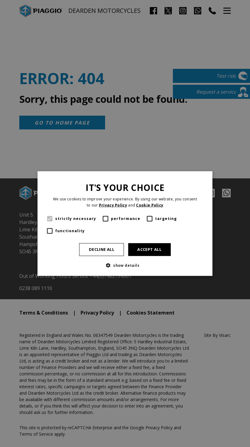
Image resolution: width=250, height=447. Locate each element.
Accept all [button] (149, 249)
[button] (125, 265)
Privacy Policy (113, 204)
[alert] (125, 223)
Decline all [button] (101, 249)
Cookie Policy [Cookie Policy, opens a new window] (149, 204)
